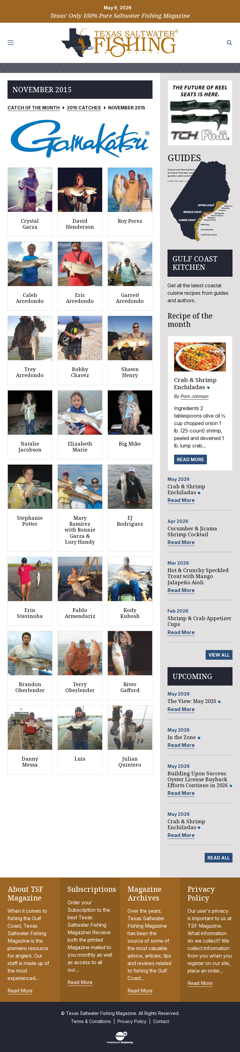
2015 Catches (84, 107)
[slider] (80, 138)
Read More (190, 459)
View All (219, 655)
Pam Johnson (194, 396)
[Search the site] (229, 43)
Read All (219, 857)
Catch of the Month (34, 107)
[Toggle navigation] (11, 43)
